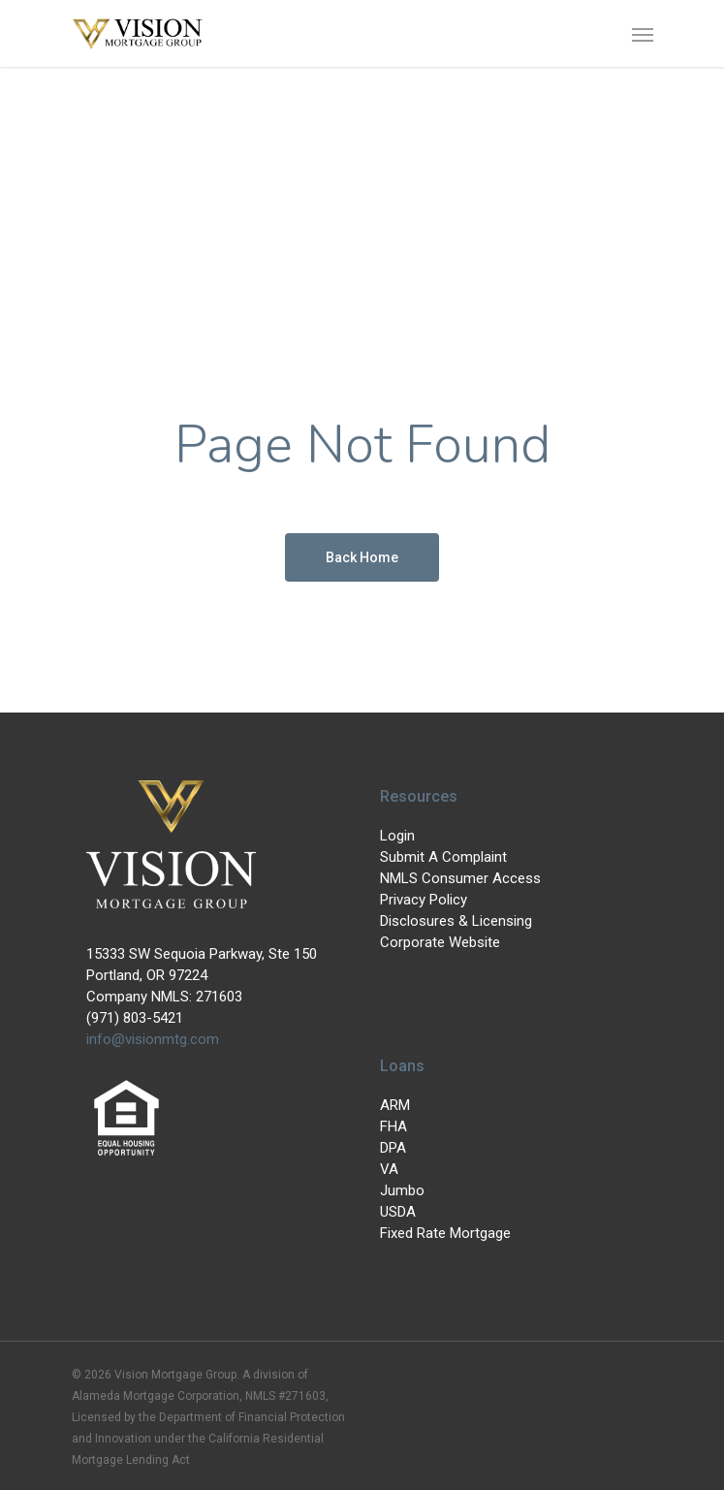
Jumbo (402, 1190)
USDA (398, 1212)
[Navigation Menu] (642, 34)
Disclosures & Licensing (456, 921)
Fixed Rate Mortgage (445, 1233)
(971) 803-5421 (134, 1018)
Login (397, 835)
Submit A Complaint (443, 857)
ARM (395, 1105)
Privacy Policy (423, 899)
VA (389, 1169)
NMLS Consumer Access (460, 878)
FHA (393, 1126)
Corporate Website (440, 942)
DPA (393, 1148)
